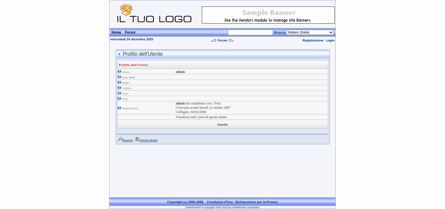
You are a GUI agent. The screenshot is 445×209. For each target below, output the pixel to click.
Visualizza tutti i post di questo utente (201, 117)
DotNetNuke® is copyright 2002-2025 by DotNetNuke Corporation (222, 202)
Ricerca (280, 32)
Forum (222, 40)
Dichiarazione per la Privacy (256, 197)
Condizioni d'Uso (220, 197)
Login (330, 40)
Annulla (222, 124)
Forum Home (148, 140)
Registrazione (313, 40)
